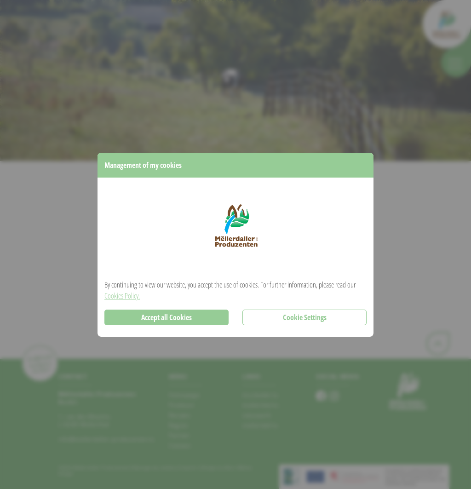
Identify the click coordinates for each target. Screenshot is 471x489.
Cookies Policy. (122, 296)
